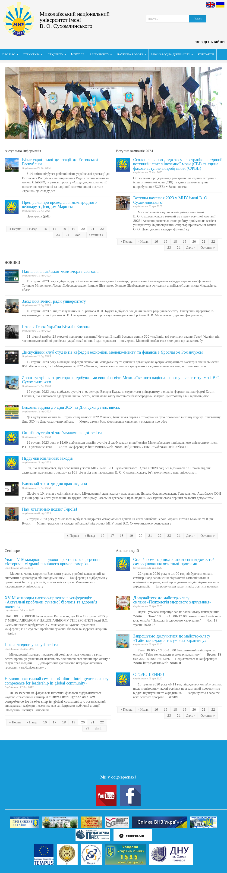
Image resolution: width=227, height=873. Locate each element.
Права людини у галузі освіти (31, 644)
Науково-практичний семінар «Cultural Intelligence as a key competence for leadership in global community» (57, 680)
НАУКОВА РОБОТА (131, 54)
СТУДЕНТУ (56, 54)
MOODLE (77, 54)
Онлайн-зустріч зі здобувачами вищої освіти (62, 432)
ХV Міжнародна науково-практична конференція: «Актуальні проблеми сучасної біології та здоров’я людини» (51, 602)
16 (45, 229)
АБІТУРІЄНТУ (100, 54)
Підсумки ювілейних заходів (47, 458)
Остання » (96, 235)
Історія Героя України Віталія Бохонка (56, 326)
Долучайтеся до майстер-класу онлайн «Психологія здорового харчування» (172, 600)
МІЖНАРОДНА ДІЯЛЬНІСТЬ (172, 54)
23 (58, 235)
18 (64, 229)
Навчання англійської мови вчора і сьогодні (60, 271)
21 (92, 229)
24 (67, 235)
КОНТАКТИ (206, 54)
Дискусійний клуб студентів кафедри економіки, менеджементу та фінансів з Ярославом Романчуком (112, 352)
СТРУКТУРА (33, 54)
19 (73, 229)
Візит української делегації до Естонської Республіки (60, 161)
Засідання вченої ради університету (54, 301)
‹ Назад (32, 229)
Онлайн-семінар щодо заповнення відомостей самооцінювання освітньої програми (173, 561)
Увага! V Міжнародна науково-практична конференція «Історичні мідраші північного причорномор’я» (52, 561)
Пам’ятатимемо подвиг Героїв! (49, 509)
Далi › (79, 235)
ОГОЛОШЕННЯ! (148, 674)
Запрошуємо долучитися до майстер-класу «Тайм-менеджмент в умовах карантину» (171, 638)
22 (102, 229)
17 (54, 229)
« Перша (15, 229)
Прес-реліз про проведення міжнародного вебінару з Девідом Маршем (59, 204)
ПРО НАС (10, 54)
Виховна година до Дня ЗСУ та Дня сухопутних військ (71, 407)
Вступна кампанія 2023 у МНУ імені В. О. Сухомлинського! (170, 200)
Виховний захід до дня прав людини (54, 483)
